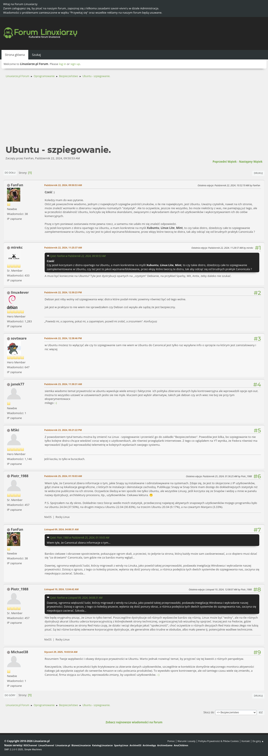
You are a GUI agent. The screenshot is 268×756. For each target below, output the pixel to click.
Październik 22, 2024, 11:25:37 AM (63, 247)
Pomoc (171, 741)
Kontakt (245, 741)
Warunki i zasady (186, 741)
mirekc (17, 247)
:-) (55, 403)
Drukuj (258, 173)
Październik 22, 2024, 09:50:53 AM (63, 185)
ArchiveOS (135, 745)
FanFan (17, 185)
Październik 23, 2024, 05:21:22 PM (63, 430)
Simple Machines (33, 749)
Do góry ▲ (258, 741)
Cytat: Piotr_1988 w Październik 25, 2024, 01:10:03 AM (79, 537)
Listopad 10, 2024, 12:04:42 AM (61, 589)
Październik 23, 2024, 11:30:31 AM (63, 384)
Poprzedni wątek (224, 162)
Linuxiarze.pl (63, 745)
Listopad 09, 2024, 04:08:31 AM (61, 529)
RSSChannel (30, 745)
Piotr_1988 (19, 476)
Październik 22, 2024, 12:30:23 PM (63, 292)
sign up (75, 64)
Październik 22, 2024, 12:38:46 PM (63, 338)
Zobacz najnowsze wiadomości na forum (133, 722)
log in (62, 64)
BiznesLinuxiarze (81, 745)
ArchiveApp (149, 745)
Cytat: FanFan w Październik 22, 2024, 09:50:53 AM (77, 256)
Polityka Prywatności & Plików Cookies (218, 741)
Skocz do (209, 712)
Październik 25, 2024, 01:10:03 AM (63, 476)
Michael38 (19, 652)
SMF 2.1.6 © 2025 (13, 749)
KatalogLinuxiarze (102, 745)
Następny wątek (250, 162)
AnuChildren (181, 745)
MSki (15, 430)
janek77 (17, 384)
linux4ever (20, 292)
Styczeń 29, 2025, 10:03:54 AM (60, 651)
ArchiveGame (164, 745)
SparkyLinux (121, 745)
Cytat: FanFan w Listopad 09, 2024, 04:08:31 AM (76, 597)
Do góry (10, 695)
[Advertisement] (134, 113)
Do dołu (10, 172)
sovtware (19, 338)
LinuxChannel (46, 745)
